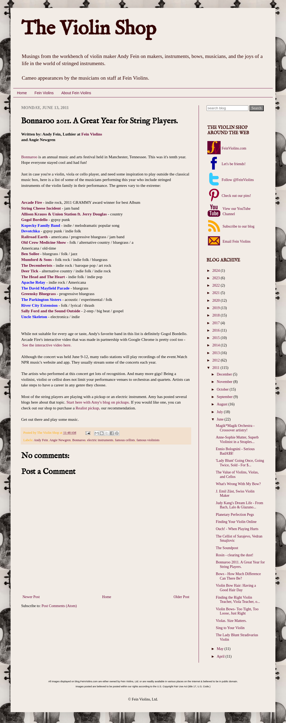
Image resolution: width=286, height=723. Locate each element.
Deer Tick (29, 271)
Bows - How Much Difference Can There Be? (238, 576)
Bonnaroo (29, 157)
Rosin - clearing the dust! (234, 555)
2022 (216, 285)
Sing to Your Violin (230, 628)
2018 (216, 315)
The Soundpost (227, 548)
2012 (216, 360)
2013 (216, 353)
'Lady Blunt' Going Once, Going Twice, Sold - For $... (240, 463)
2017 (216, 323)
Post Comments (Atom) (59, 606)
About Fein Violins (76, 93)
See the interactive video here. (47, 345)
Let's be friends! (233, 164)
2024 (216, 271)
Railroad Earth (34, 236)
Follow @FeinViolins (238, 180)
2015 (216, 338)
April (221, 656)
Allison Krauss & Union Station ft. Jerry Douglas (64, 214)
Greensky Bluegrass (38, 293)
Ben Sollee (30, 253)
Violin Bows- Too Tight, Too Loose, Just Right (237, 611)
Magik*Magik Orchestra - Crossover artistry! (235, 428)
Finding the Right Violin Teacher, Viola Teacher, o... (238, 599)
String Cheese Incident (41, 208)
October (223, 389)
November (225, 382)
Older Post (182, 597)
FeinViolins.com (234, 148)
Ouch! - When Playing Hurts (237, 529)
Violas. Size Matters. (231, 621)
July (220, 412)
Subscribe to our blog (238, 226)
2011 (216, 368)
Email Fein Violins (236, 241)
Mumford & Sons (36, 259)
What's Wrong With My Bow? (238, 484)
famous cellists (125, 440)
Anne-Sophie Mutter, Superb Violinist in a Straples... (237, 439)
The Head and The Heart (43, 276)
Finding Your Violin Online (236, 522)
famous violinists (148, 440)
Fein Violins (43, 93)
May (220, 649)
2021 (216, 293)
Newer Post (31, 597)
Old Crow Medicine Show (43, 242)
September (225, 397)
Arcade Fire (31, 202)
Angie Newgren (60, 440)
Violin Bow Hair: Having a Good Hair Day (236, 588)
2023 (216, 278)
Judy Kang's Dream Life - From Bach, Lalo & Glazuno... (239, 505)
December (225, 374)
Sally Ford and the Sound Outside (50, 311)
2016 (216, 330)
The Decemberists (36, 265)
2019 (216, 308)
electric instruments (100, 440)
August (222, 404)
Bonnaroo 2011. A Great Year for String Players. (240, 564)
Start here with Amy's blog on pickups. (98, 402)
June (220, 419)
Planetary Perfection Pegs (235, 515)
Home (22, 93)
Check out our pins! (236, 196)
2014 (216, 345)
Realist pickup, (88, 408)
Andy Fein (41, 440)
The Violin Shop (88, 29)
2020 (216, 300)
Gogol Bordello (34, 219)
